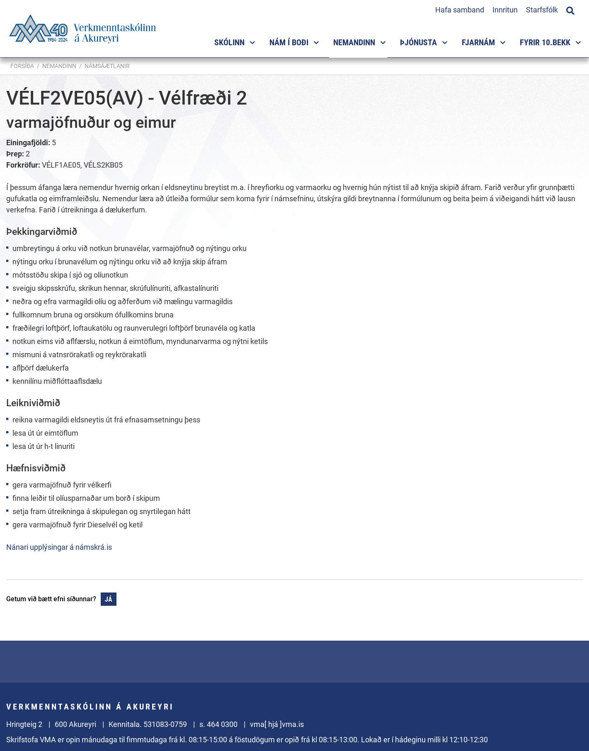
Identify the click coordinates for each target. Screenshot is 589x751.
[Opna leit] (570, 9)
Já (108, 599)
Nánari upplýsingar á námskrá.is (59, 547)
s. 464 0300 (218, 724)
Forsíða (22, 66)
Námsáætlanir (107, 66)
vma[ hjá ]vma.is (277, 724)
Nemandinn (59, 66)
